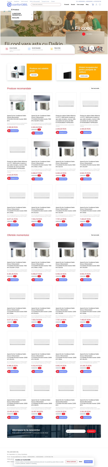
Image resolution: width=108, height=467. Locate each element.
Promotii (66, 4)
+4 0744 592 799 (97, 1)
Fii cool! (89, 34)
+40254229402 (89, 1)
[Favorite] (100, 5)
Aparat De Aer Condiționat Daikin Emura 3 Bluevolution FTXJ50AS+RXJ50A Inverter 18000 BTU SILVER (17, 402)
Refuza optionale (71, 461)
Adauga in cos (14, 130)
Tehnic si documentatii (35, 1)
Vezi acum (33, 74)
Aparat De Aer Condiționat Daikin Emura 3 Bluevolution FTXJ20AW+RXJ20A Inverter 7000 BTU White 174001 (41, 164)
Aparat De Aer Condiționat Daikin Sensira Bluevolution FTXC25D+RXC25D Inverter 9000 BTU (17, 118)
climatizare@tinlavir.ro (16, 456)
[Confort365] (17, 4)
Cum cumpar (80, 4)
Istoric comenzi (24, 1)
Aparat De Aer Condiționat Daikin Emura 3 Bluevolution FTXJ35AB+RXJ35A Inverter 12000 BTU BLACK (41, 210)
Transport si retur (45, 1)
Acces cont (9, 1)
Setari (80, 461)
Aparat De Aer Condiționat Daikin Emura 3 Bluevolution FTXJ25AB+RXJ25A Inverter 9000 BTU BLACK (65, 164)
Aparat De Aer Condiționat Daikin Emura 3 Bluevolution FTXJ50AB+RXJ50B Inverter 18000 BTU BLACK (90, 356)
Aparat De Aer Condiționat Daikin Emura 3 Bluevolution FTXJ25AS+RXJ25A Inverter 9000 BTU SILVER (90, 164)
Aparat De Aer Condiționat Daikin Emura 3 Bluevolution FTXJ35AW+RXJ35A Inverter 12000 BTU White (90, 210)
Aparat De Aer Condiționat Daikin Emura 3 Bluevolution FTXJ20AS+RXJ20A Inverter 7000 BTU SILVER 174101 (41, 118)
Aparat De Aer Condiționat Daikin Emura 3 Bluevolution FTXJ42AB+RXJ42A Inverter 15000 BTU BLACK (17, 356)
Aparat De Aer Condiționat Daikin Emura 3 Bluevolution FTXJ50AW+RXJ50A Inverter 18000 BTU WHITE (41, 402)
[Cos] (93, 5)
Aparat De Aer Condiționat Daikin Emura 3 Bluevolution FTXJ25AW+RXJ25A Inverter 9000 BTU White (17, 210)
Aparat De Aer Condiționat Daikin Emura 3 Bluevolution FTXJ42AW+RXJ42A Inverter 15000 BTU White (66, 356)
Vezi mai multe (95, 88)
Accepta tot (88, 461)
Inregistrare (16, 1)
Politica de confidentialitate (14, 459)
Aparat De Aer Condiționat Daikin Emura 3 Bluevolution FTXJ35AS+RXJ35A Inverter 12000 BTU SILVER (66, 210)
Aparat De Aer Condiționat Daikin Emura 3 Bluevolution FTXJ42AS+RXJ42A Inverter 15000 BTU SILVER (41, 356)
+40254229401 (81, 1)
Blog (87, 4)
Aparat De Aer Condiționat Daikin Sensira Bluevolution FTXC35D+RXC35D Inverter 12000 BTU (90, 402)
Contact (53, 1)
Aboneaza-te (91, 431)
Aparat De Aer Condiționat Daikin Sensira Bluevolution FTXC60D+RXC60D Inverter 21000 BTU (66, 402)
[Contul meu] (96, 5)
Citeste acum (84, 76)
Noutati (73, 4)
